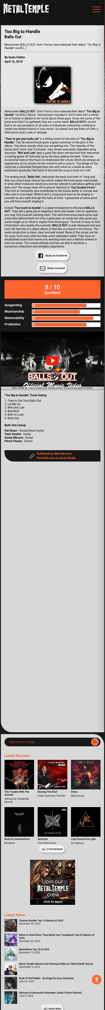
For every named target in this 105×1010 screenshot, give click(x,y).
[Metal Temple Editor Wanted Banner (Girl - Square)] (52, 904)
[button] (52, 360)
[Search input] (49, 742)
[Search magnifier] (95, 742)
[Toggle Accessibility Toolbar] (96, 979)
